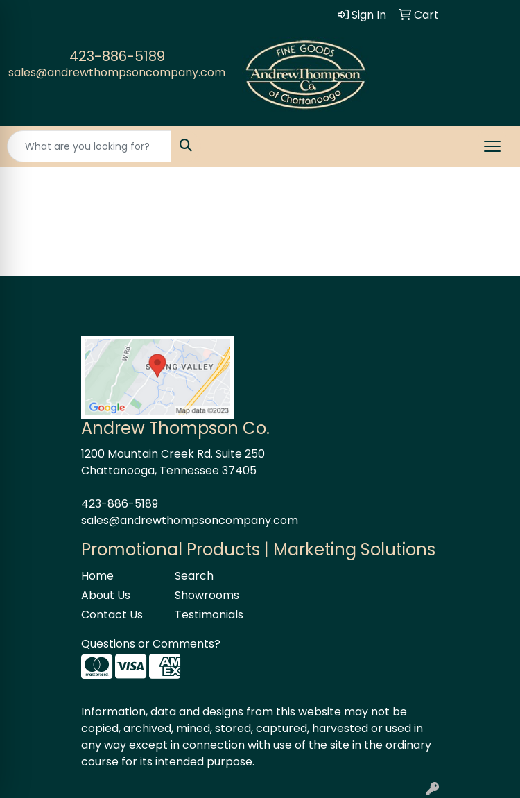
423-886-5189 (117, 56)
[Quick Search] (89, 146)
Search (194, 576)
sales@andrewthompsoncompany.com (116, 72)
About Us (105, 595)
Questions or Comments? (150, 644)
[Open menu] (492, 146)
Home (97, 576)
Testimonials (209, 615)
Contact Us (112, 615)
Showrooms (207, 595)
